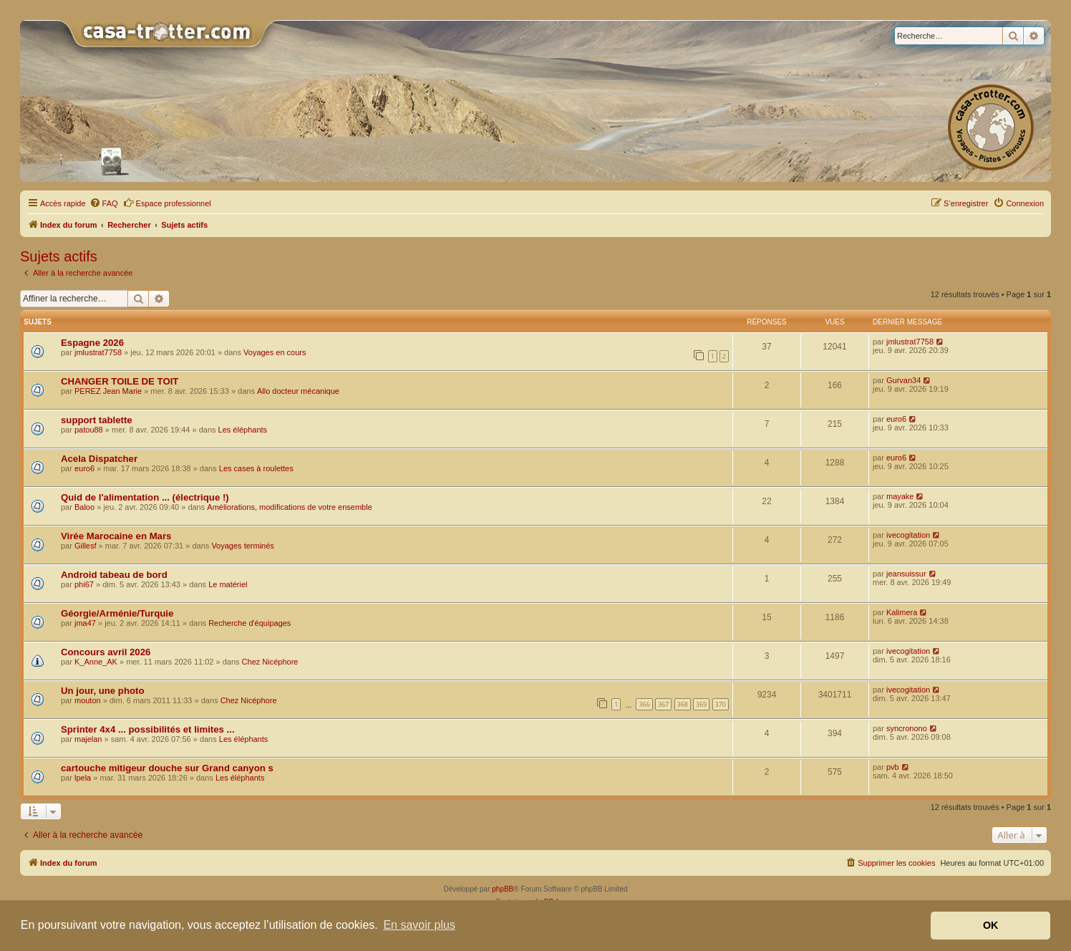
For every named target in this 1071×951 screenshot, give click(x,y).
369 (701, 704)
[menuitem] (103, 203)
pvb (892, 767)
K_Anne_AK (95, 661)
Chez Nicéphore (270, 661)
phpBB (502, 889)
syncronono (906, 728)
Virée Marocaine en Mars (116, 536)
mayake (900, 496)
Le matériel (227, 584)
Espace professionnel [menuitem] (167, 203)
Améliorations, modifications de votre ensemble (289, 507)
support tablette (96, 420)
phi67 (84, 584)
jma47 (85, 623)
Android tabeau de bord (114, 574)
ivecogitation (908, 535)
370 (720, 704)
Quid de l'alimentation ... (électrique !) (145, 497)
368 (682, 704)
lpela (82, 777)
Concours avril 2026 (105, 652)
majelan (88, 739)
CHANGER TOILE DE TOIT (119, 381)
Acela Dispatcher (99, 458)
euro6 (896, 419)
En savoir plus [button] (419, 925)
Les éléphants (243, 429)
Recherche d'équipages (249, 623)
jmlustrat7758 (98, 352)
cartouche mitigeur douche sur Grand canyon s (167, 768)
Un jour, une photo (102, 690)
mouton (87, 700)
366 (644, 704)
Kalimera (901, 612)
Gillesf (85, 545)
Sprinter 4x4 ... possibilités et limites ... (148, 729)
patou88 (88, 429)
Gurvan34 (903, 380)
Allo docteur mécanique (298, 391)
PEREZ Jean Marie (108, 391)
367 (663, 704)
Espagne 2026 (92, 342)
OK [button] (991, 925)
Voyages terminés (242, 545)
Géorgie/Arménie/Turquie (117, 613)
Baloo (84, 507)
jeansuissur (906, 573)
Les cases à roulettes (256, 468)
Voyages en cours (274, 352)
